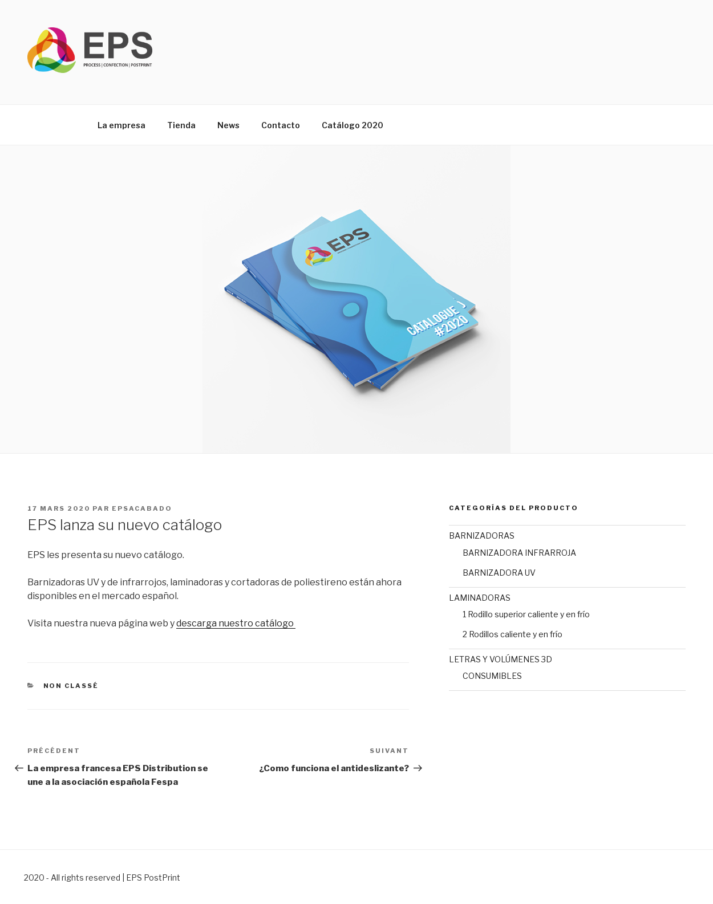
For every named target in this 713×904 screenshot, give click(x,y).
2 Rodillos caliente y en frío (512, 634)
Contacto (280, 125)
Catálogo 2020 (352, 125)
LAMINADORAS (480, 597)
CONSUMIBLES (492, 676)
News (228, 125)
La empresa (121, 125)
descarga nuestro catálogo (235, 623)
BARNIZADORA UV (499, 572)
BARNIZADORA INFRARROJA (519, 552)
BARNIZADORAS (482, 535)
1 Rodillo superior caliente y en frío (526, 614)
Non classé (71, 686)
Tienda (181, 125)
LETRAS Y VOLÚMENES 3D (500, 659)
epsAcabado (142, 508)
